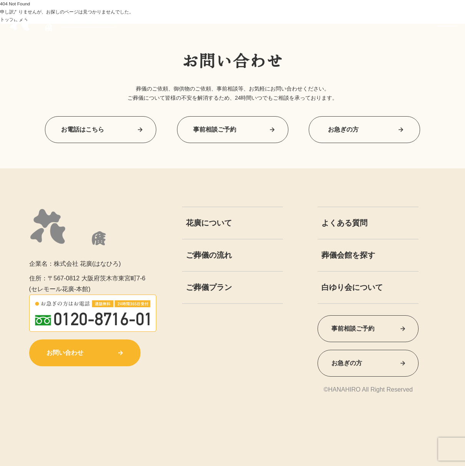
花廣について (209, 223)
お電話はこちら (100, 129)
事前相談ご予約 (232, 129)
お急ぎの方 (364, 129)
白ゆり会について (352, 287)
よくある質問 (344, 223)
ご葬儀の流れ (209, 255)
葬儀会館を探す (348, 255)
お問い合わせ (84, 352)
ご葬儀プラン (209, 287)
